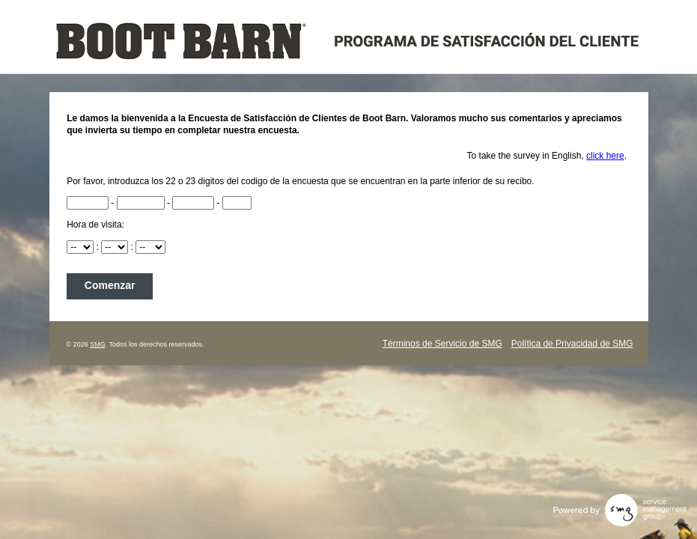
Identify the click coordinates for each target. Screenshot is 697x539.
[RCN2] (141, 203)
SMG (98, 344)
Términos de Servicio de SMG (442, 343)
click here (605, 155)
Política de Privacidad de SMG (572, 343)
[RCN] (88, 203)
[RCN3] (193, 203)
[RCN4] (237, 203)
